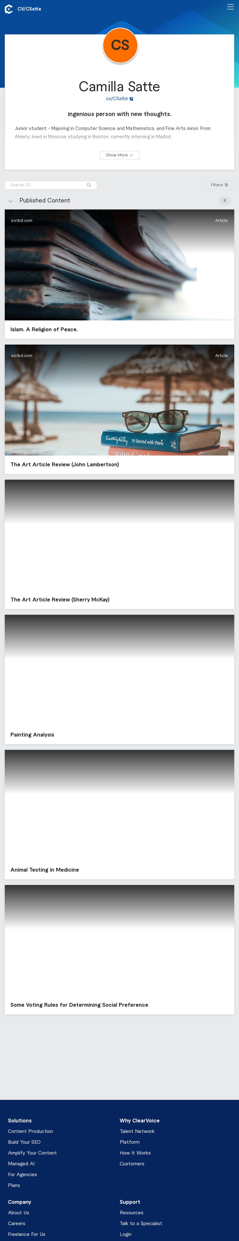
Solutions (20, 1120)
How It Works (135, 1153)
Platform (130, 1142)
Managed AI (21, 1164)
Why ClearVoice (140, 1120)
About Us (18, 1212)
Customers (132, 1164)
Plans (14, 1185)
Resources (131, 1212)
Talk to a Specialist (141, 1223)
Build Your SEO (24, 1142)
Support (130, 1202)
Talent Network (137, 1131)
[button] (119, 274)
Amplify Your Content (32, 1153)
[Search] (89, 185)
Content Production (30, 1131)
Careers (16, 1223)
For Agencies (22, 1174)
